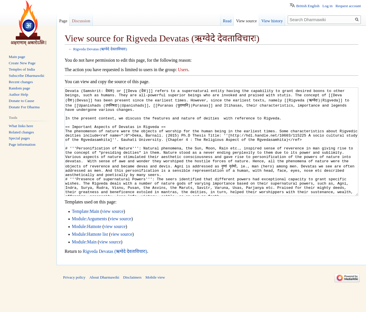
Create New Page (22, 63)
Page (63, 21)
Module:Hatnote (86, 247)
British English (307, 6)
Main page (17, 57)
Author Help (18, 94)
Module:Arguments (89, 240)
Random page (19, 88)
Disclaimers (132, 299)
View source (246, 21)
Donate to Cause (21, 101)
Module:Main (84, 263)
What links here (21, 126)
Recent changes (21, 82)
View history (272, 21)
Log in (327, 6)
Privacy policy (74, 299)
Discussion (81, 21)
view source (113, 232)
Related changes (21, 132)
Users (183, 69)
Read (227, 21)
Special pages (19, 138)
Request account (348, 6)
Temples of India (22, 69)
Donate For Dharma (24, 107)
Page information (22, 144)
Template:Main (85, 232)
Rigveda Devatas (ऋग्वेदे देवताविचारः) (100, 49)
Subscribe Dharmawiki (26, 75)
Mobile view (155, 299)
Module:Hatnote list (90, 255)
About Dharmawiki (104, 299)
